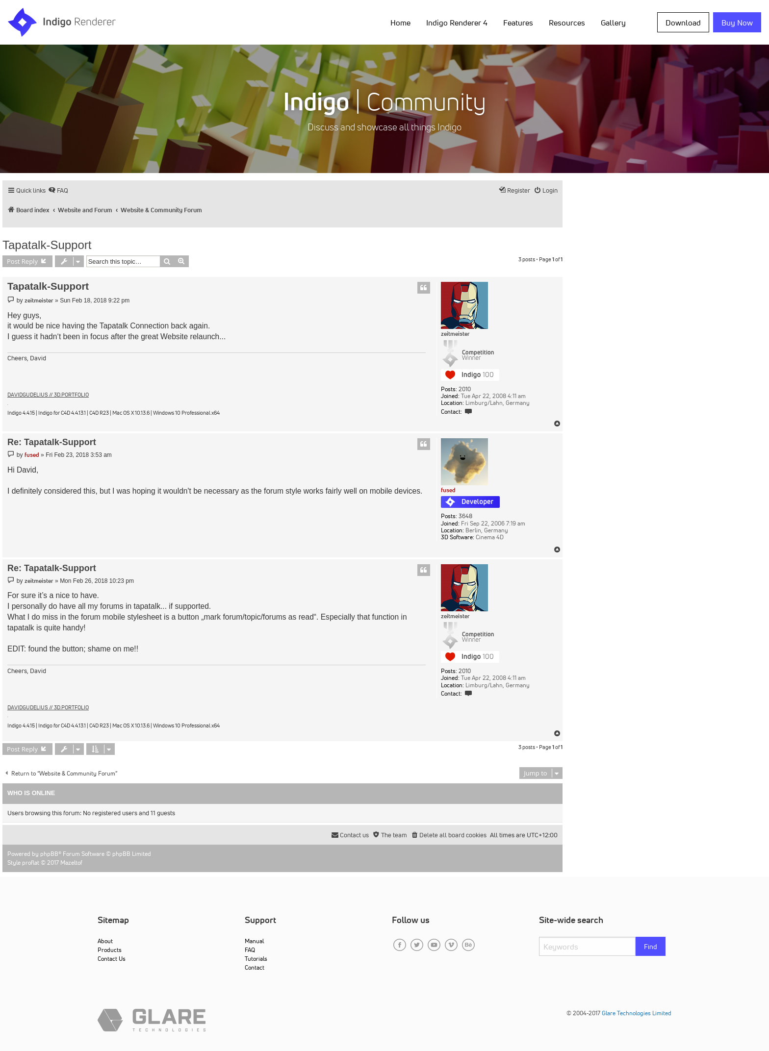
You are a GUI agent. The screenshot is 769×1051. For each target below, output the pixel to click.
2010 (465, 389)
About (105, 941)
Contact (254, 967)
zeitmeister (455, 333)
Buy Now (737, 22)
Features (518, 22)
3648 (465, 516)
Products (110, 950)
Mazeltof (71, 862)
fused (448, 490)
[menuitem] (58, 190)
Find (650, 946)
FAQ (250, 950)
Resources (567, 22)
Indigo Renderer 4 (456, 22)
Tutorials (256, 958)
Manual (254, 941)
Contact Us (112, 958)
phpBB (49, 854)
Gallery (613, 22)
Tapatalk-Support (46, 244)
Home (400, 22)
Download (683, 22)
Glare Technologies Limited (636, 1013)
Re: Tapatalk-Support (51, 442)
